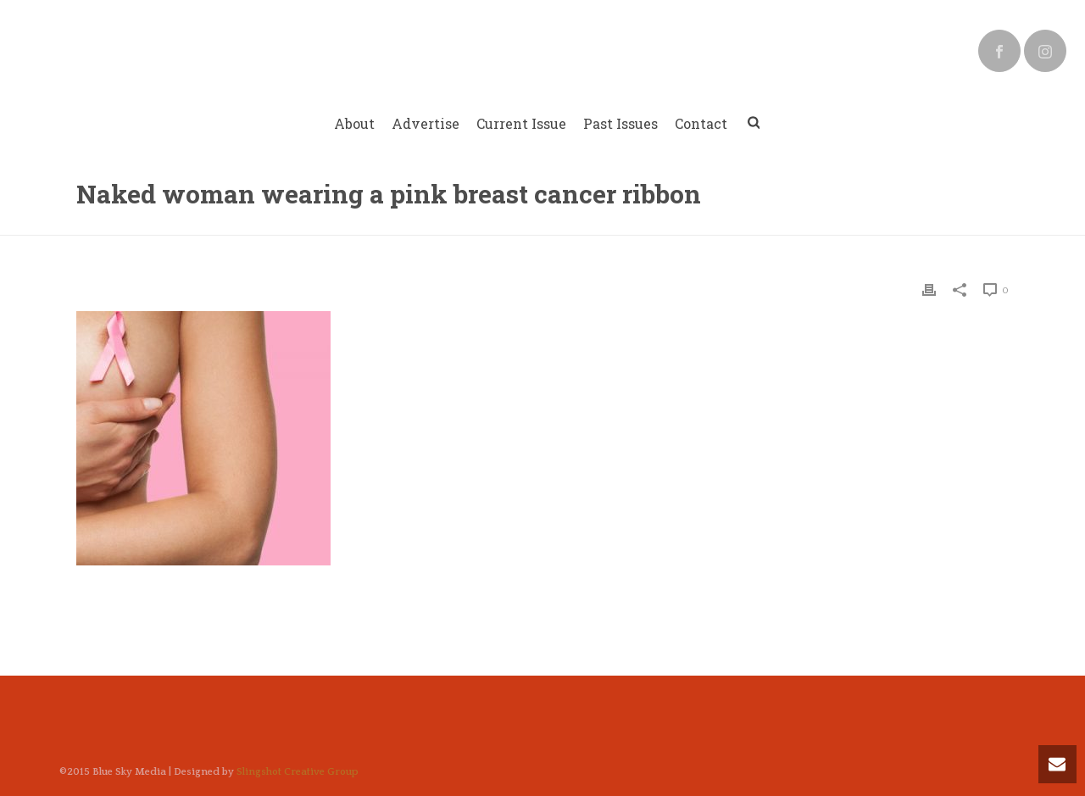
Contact (701, 123)
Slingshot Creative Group (297, 771)
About (354, 123)
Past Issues (620, 123)
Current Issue (521, 123)
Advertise (425, 123)
